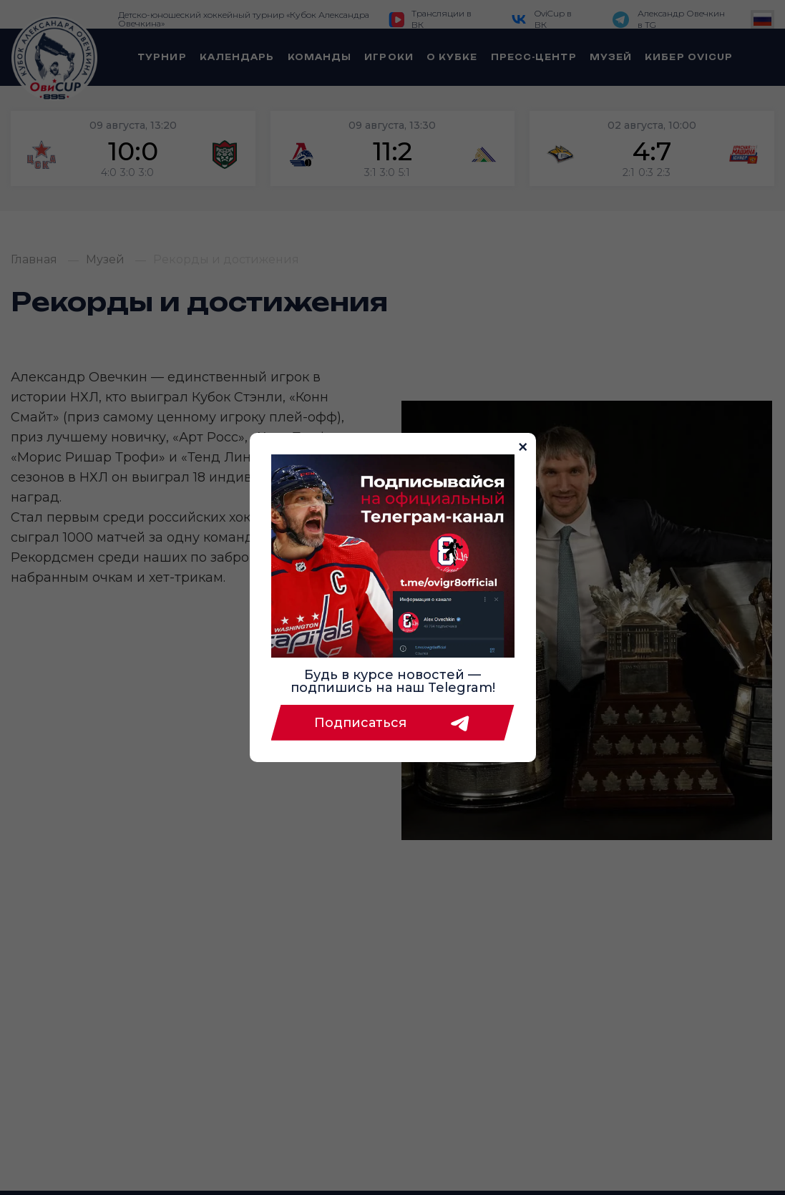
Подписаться (393, 722)
